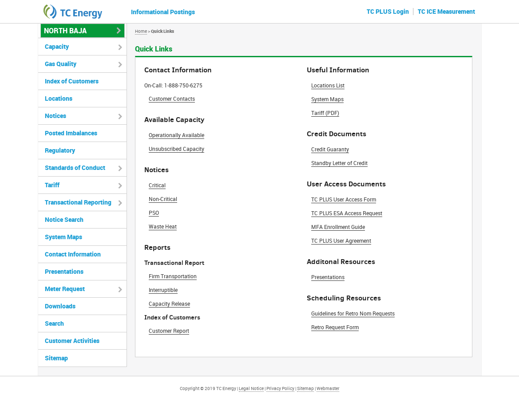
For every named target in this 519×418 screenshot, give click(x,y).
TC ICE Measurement (446, 11)
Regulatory (60, 150)
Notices (55, 115)
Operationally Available (176, 134)
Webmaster (328, 388)
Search (54, 323)
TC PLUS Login (388, 11)
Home (141, 31)
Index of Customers (72, 81)
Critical (157, 185)
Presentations (328, 276)
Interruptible (163, 289)
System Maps (327, 99)
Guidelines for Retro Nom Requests (353, 313)
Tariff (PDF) (325, 112)
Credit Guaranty (330, 149)
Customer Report (169, 330)
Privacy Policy (280, 388)
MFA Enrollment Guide (338, 226)
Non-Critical (163, 198)
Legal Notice (251, 388)
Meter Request (65, 288)
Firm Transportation (173, 276)
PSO (154, 212)
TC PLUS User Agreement (341, 240)
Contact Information (73, 254)
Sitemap (56, 358)
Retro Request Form (335, 327)
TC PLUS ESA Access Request (346, 213)
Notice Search (64, 219)
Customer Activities (72, 340)
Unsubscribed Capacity (176, 148)
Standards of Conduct (75, 167)
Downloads (60, 306)
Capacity (57, 46)
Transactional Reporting (78, 202)
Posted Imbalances (71, 133)
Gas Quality (60, 63)
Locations (58, 98)
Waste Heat (163, 226)
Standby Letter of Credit (339, 162)
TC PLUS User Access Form (343, 199)
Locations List (328, 85)
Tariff (52, 185)
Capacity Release (169, 303)
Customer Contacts (172, 98)
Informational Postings (163, 12)
